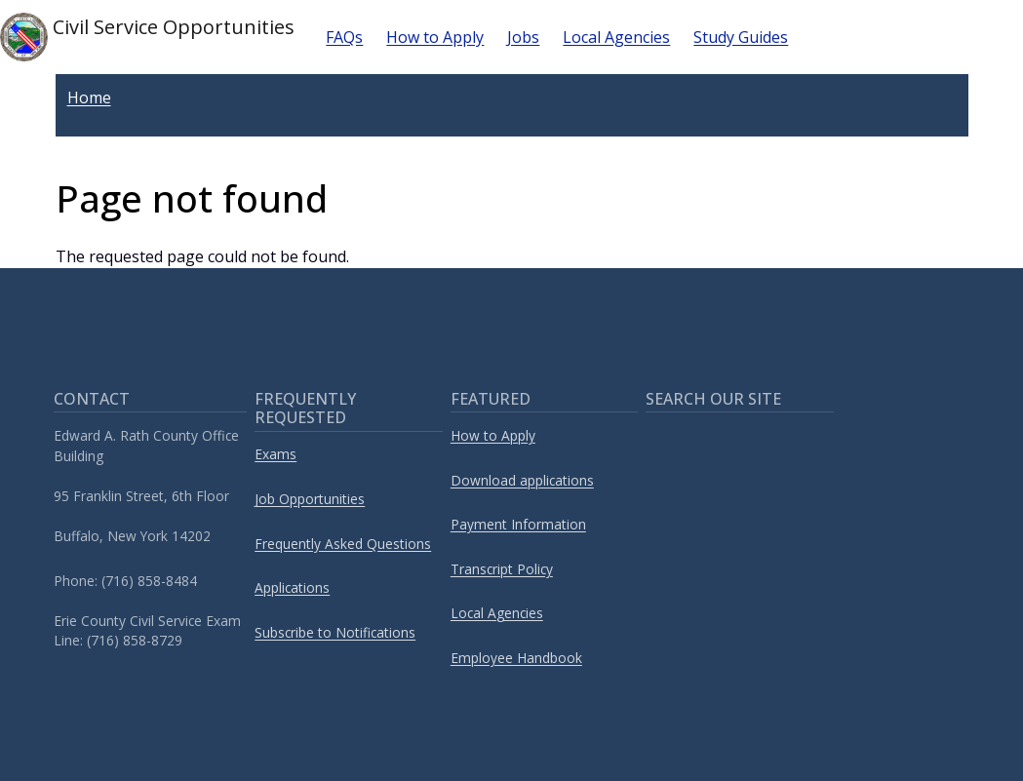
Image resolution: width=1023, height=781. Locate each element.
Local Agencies (616, 37)
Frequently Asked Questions (343, 543)
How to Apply (435, 37)
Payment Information (518, 524)
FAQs (344, 37)
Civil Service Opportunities (147, 37)
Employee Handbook (516, 657)
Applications (292, 587)
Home (89, 97)
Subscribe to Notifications (335, 632)
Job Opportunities (310, 498)
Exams (275, 454)
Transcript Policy (502, 569)
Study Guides (740, 37)
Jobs (523, 37)
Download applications (522, 480)
